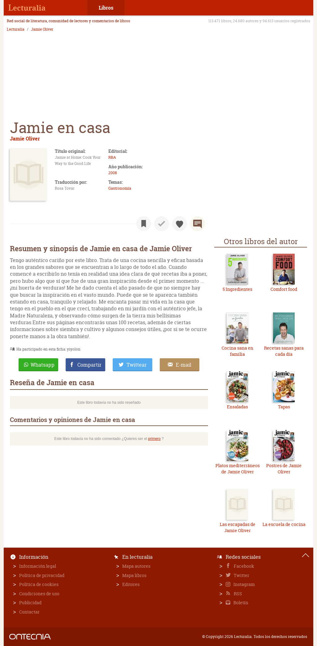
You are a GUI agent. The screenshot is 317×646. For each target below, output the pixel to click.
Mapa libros (134, 575)
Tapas (284, 407)
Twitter (241, 575)
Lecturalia (15, 29)
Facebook (243, 566)
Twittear (137, 364)
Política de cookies (39, 584)
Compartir (89, 364)
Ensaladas (237, 407)
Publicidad (30, 602)
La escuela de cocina (284, 524)
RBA (112, 157)
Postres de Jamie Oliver (284, 469)
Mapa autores (136, 566)
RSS (237, 593)
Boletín (240, 602)
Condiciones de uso (39, 593)
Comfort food (284, 289)
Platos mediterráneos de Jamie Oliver (237, 469)
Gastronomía (119, 188)
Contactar (29, 612)
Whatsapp (42, 364)
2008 (112, 172)
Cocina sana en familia (237, 351)
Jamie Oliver (42, 29)
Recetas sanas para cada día (284, 351)
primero (154, 439)
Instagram (243, 584)
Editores (131, 584)
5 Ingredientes (237, 289)
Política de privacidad (41, 575)
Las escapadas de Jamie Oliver (237, 527)
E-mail (183, 364)
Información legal (37, 566)
